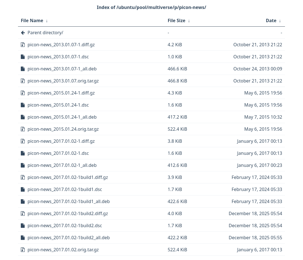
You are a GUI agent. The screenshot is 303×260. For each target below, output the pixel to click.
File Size (177, 20)
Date (271, 20)
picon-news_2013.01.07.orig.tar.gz (63, 81)
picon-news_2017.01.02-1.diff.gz (61, 141)
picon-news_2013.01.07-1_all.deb (62, 69)
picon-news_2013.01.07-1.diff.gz (61, 45)
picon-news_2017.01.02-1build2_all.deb (69, 237)
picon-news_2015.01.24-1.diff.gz (61, 93)
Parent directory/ (45, 32)
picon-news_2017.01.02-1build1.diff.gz (68, 177)
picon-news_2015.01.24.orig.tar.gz (63, 129)
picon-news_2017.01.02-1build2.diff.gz (68, 213)
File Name (32, 20)
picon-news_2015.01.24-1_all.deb (62, 117)
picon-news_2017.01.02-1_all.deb (62, 165)
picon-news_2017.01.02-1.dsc (58, 153)
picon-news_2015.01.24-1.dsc (58, 105)
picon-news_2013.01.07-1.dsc (58, 57)
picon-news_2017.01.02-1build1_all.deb (69, 201)
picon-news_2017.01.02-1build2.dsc (65, 225)
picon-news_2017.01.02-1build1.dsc (65, 189)
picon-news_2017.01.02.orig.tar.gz (63, 250)
